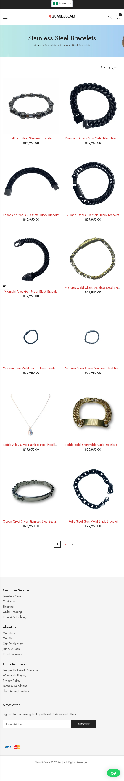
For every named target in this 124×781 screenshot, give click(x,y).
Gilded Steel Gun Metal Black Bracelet (93, 215)
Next (72, 544)
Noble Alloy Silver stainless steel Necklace (31, 444)
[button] (113, 773)
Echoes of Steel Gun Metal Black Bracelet (31, 215)
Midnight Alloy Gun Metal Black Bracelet (31, 291)
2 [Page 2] (65, 544)
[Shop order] (111, 69)
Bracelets (50, 45)
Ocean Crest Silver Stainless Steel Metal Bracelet (35, 521)
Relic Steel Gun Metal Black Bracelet (93, 521)
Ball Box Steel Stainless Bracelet (31, 138)
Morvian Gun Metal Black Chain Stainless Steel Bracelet (40, 368)
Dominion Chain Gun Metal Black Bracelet (93, 138)
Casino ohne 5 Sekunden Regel (62, 776)
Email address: (37, 724)
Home (37, 45)
